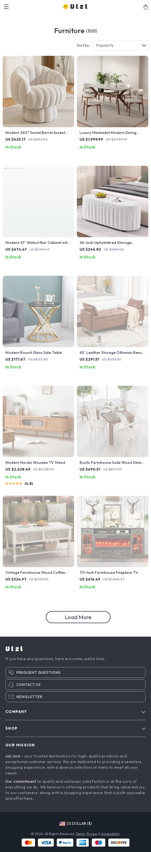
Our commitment (20, 781)
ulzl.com (12, 756)
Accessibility (110, 834)
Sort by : (84, 45)
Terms (80, 834)
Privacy (92, 834)
